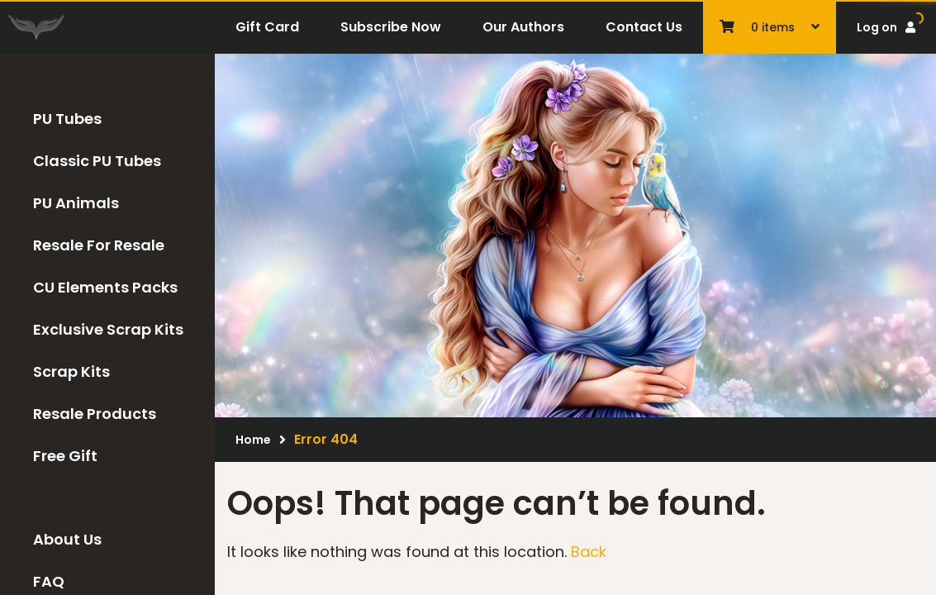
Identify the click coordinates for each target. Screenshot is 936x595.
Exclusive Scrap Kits (108, 329)
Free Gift (65, 455)
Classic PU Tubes (97, 160)
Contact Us (644, 26)
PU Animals (76, 203)
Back (588, 551)
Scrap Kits (71, 371)
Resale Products (94, 413)
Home (253, 439)
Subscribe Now (390, 26)
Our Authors (523, 26)
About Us (67, 539)
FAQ (48, 581)
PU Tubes (67, 118)
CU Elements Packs (105, 287)
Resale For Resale (98, 245)
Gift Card (267, 26)
